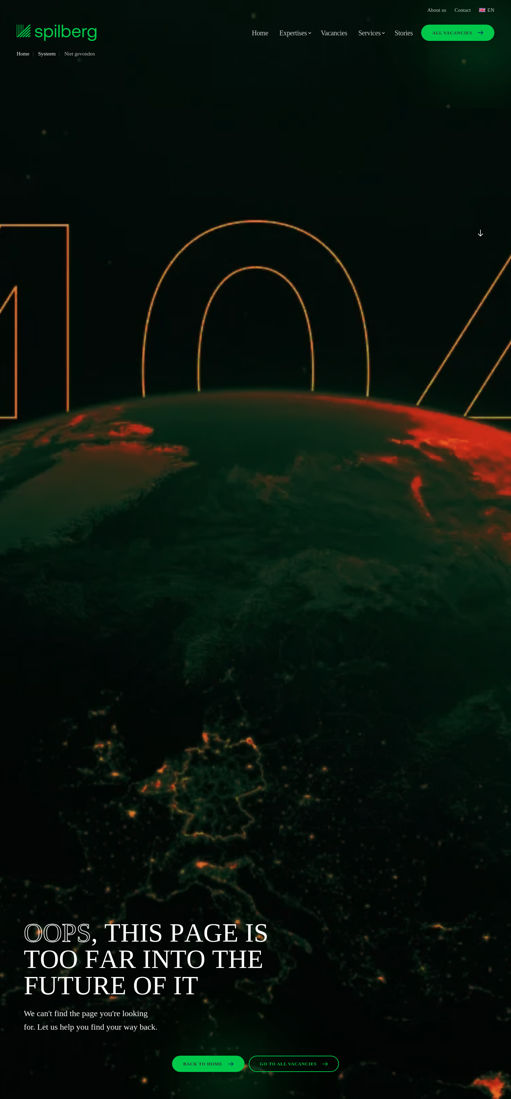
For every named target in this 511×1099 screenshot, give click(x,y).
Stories (403, 33)
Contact (462, 10)
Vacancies (334, 33)
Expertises (293, 33)
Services (369, 33)
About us (436, 10)
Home (260, 33)
